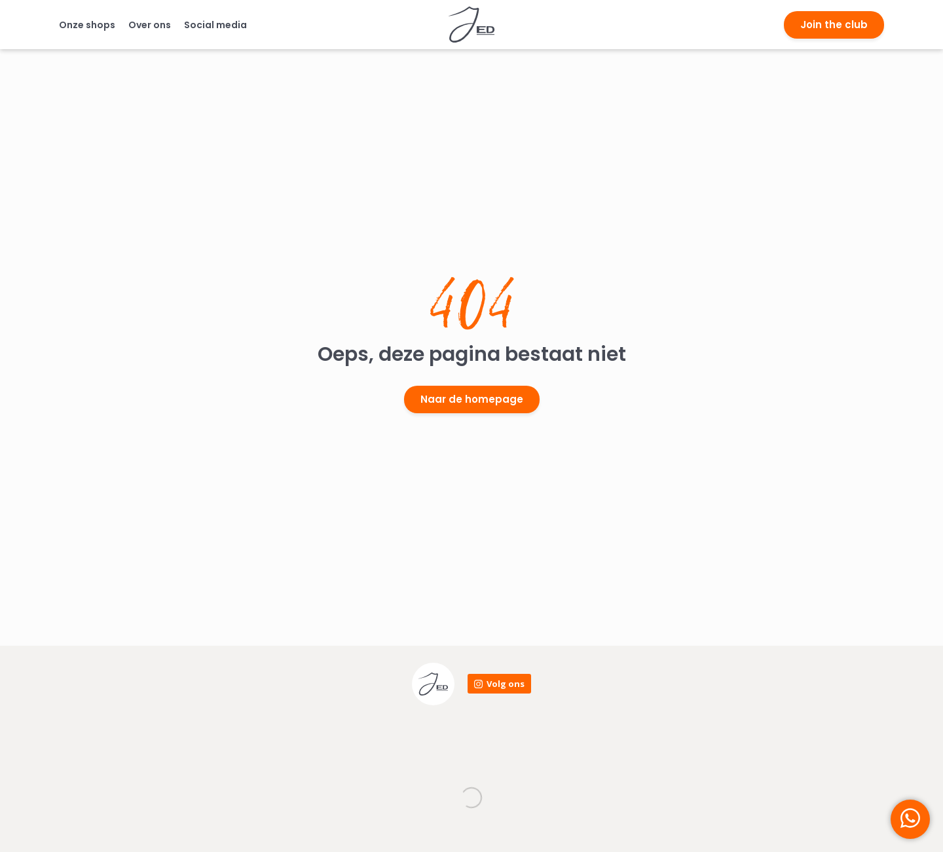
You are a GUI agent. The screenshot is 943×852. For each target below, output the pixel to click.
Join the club (834, 24)
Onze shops (87, 24)
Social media (215, 24)
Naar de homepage (471, 399)
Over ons (149, 24)
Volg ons (506, 684)
